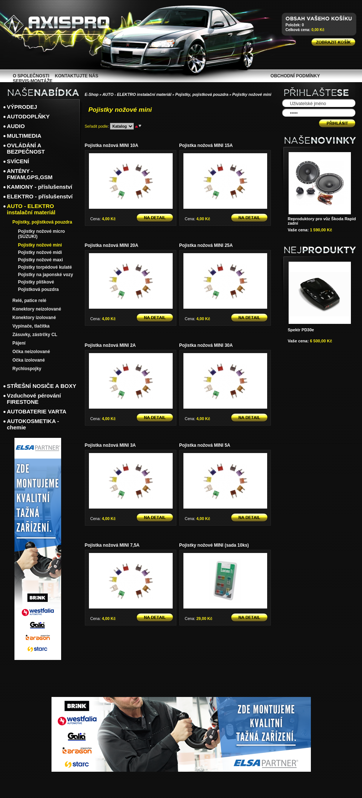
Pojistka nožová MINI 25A (206, 245)
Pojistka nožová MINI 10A (112, 145)
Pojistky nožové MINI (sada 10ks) (214, 545)
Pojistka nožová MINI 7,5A (112, 545)
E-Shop (92, 94)
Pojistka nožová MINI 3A (110, 445)
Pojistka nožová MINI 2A (110, 345)
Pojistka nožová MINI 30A (206, 345)
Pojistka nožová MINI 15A (206, 145)
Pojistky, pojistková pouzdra (202, 94)
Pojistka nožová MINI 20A (112, 245)
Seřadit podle (96, 126)
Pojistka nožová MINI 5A (204, 445)
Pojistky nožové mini (251, 94)
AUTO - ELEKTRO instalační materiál (136, 94)
